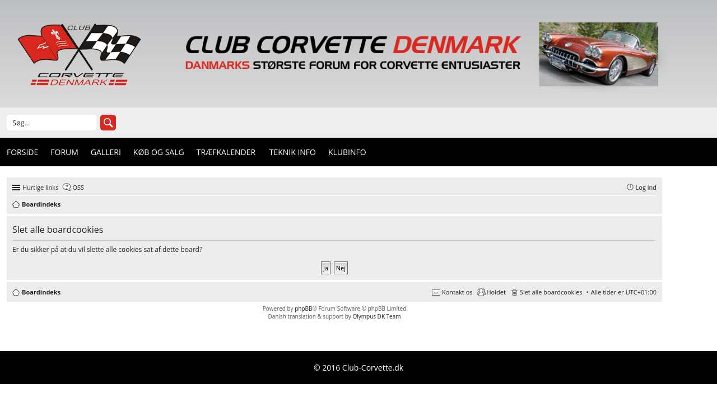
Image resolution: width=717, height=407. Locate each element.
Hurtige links (40, 187)
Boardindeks (41, 292)
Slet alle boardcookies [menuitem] (551, 292)
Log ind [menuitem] (646, 187)
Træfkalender (226, 152)
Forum (64, 152)
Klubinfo (347, 152)
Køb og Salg (158, 152)
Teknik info (292, 152)
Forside (22, 152)
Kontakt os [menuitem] (457, 292)
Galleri (106, 152)
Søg (108, 122)
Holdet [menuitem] (496, 292)
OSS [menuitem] (78, 187)
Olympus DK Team (376, 316)
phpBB (303, 308)
